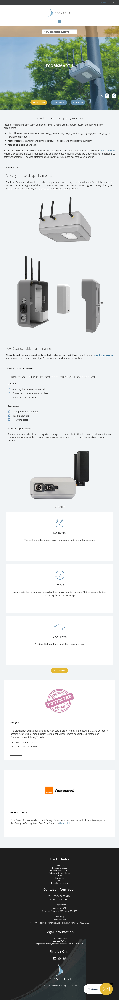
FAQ (59, 880)
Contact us (59, 865)
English (112, 2)
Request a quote (59, 868)
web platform (108, 150)
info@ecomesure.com (59, 899)
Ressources (59, 878)
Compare (78, 102)
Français (104, 2)
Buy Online (39, 102)
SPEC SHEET (59, 102)
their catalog (65, 823)
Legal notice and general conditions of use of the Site (59, 943)
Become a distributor (59, 870)
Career (60, 875)
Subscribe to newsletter (59, 873)
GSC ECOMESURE (59, 938)
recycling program (103, 355)
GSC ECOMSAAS (59, 941)
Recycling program (59, 883)
